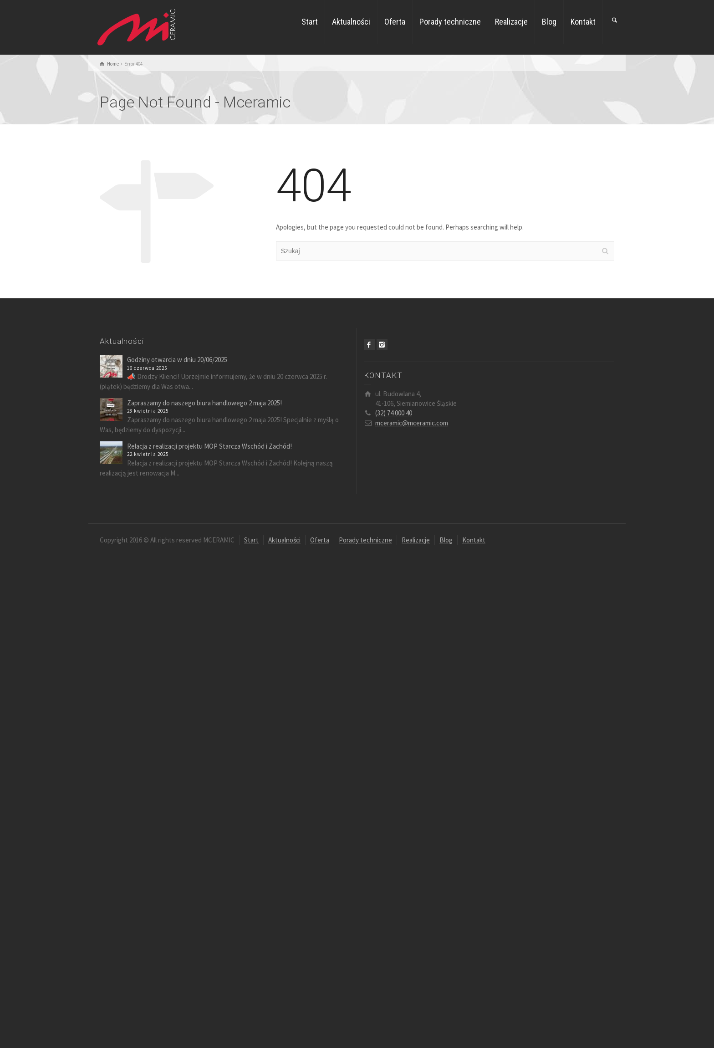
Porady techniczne (450, 21)
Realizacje (511, 21)
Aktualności (351, 21)
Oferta (394, 21)
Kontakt (583, 21)
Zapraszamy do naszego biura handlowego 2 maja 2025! (204, 403)
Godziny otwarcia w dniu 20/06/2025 (177, 359)
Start (309, 21)
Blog (549, 21)
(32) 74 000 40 (393, 413)
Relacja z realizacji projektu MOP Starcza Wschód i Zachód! (209, 446)
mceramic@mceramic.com (411, 423)
